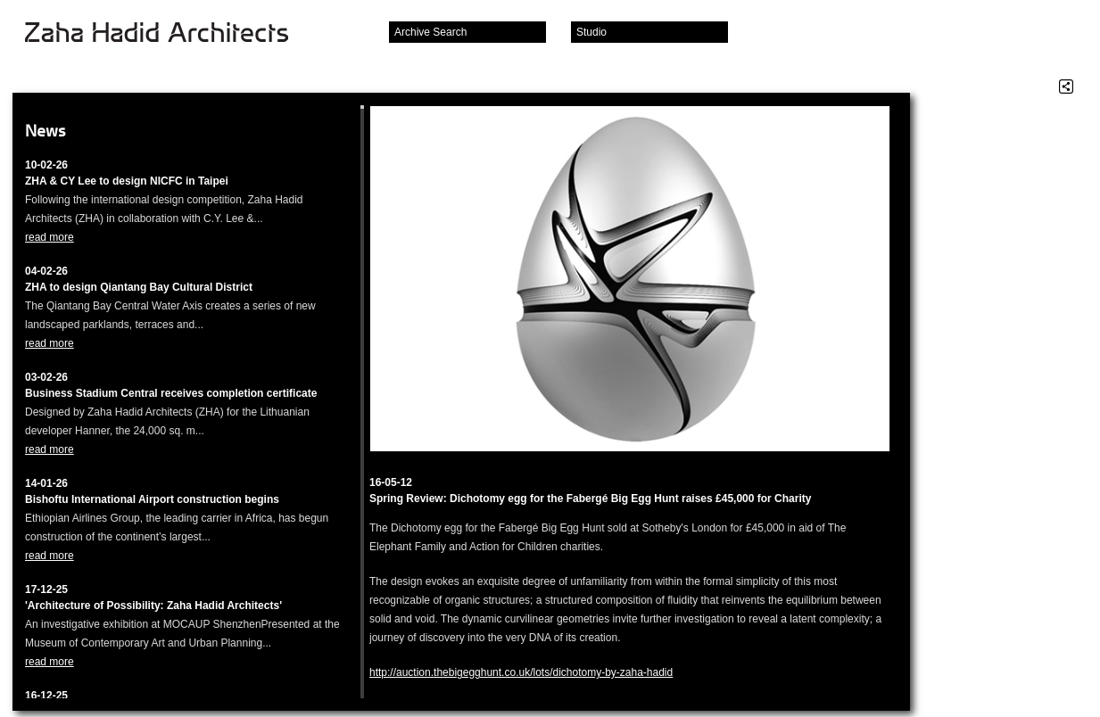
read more (49, 237)
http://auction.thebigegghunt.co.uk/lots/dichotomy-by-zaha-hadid (521, 672)
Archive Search (430, 32)
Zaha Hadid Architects (171, 33)
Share (1066, 86)
